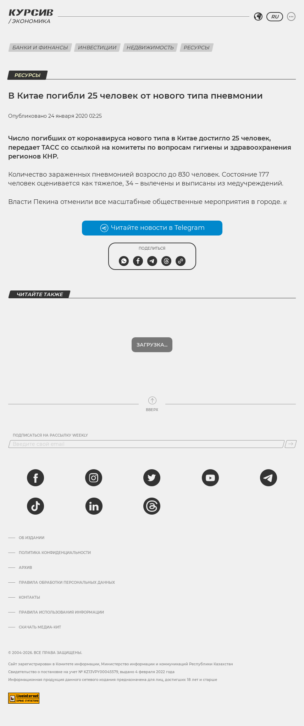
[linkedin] (94, 506)
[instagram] (93, 477)
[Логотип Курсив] (31, 12)
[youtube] (210, 477)
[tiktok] (35, 506)
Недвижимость (150, 47)
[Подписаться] (291, 444)
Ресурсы (196, 47)
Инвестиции (97, 47)
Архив (25, 568)
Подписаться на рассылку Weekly (50, 435)
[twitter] (151, 477)
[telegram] (268, 477)
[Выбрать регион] (258, 16)
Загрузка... (152, 345)
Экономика (31, 21)
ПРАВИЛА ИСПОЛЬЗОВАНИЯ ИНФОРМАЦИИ (61, 612)
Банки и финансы (40, 47)
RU (274, 16)
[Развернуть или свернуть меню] (291, 16)
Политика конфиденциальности (55, 553)
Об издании (31, 538)
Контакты (29, 597)
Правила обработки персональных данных (67, 583)
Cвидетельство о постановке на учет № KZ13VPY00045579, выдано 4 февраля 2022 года (91, 672)
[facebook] (35, 477)
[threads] (151, 506)
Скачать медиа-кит (40, 627)
